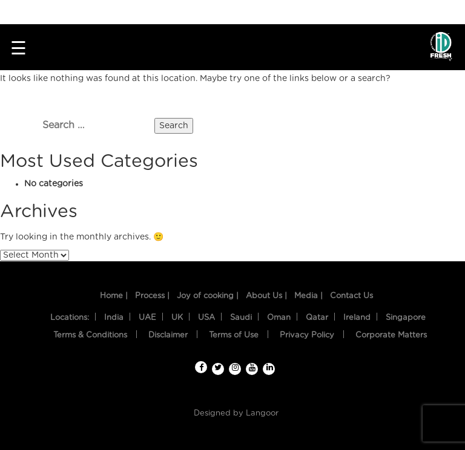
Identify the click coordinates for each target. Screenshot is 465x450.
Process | (152, 296)
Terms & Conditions (90, 335)
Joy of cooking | (208, 296)
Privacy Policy (307, 335)
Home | (114, 296)
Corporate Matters (391, 335)
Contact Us (351, 296)
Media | (308, 296)
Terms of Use (234, 335)
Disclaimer (168, 335)
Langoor (262, 413)
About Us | (266, 296)
